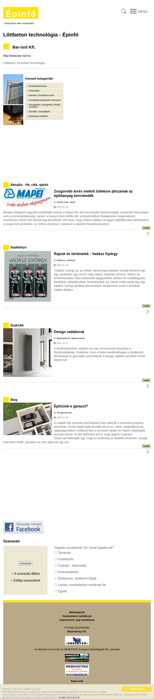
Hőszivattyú (34, 91)
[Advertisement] (77, 153)
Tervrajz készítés (64, 413)
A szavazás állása (27, 573)
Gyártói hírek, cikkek (66, 202)
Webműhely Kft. (77, 631)
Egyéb (62, 591)
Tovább (146, 228)
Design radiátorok (69, 332)
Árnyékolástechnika (38, 86)
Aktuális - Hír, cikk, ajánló (29, 184)
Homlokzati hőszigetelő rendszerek (45, 100)
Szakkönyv (18, 247)
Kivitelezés (65, 559)
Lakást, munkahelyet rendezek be (82, 585)
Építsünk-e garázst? (71, 406)
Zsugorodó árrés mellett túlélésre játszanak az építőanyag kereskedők (93, 193)
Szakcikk (17, 325)
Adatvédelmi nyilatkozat (77, 616)
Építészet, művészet (66, 260)
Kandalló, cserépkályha (39, 111)
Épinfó (21, 14)
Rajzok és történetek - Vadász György (86, 254)
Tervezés (64, 552)
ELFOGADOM (136, 689)
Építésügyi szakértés (38, 116)
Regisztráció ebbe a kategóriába (19, 23)
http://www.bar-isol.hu (17, 55)
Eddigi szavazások (26, 580)
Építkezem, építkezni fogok (77, 578)
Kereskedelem (68, 572)
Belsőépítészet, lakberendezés (71, 338)
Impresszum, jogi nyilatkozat (77, 619)
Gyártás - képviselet (72, 565)
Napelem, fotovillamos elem (41, 95)
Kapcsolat (77, 681)
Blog (13, 399)
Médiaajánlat (77, 612)
